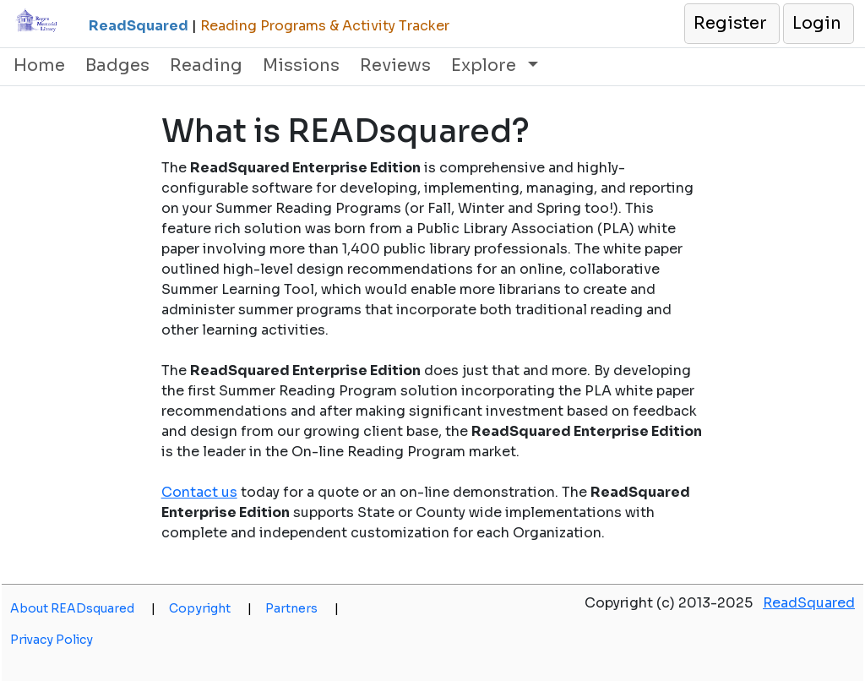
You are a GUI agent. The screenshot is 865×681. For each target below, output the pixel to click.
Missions (301, 65)
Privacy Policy (51, 639)
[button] (731, 23)
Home (39, 65)
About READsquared (82, 608)
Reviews (395, 65)
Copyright (210, 608)
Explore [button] (485, 65)
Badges (117, 65)
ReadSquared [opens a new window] (809, 603)
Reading (206, 65)
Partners (302, 608)
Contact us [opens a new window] (199, 492)
